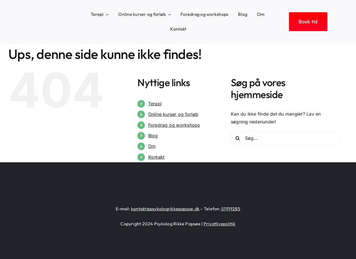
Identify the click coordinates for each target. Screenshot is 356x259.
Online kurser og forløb (173, 114)
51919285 (230, 208)
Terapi (155, 103)
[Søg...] (284, 138)
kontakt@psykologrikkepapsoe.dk (165, 208)
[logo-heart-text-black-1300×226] (38, 18)
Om (151, 146)
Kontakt (156, 157)
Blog (153, 135)
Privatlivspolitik (220, 223)
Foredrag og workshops (174, 125)
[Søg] (238, 138)
